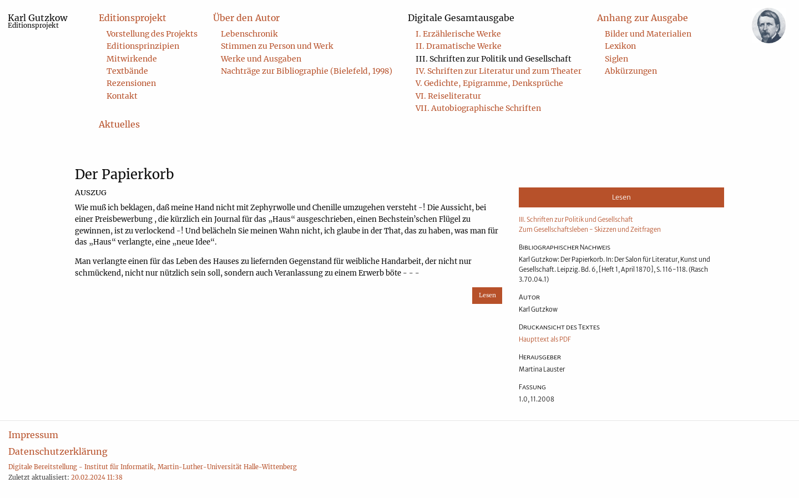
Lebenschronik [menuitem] (249, 34)
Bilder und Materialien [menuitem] (648, 34)
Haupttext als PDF (545, 339)
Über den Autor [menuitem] (246, 17)
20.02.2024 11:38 (97, 477)
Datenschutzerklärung (58, 451)
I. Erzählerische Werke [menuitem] (458, 34)
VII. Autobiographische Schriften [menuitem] (478, 108)
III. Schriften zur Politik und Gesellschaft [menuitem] (494, 59)
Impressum (33, 434)
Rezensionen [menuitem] (131, 83)
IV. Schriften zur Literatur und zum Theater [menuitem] (498, 71)
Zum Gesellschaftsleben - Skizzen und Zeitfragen (590, 229)
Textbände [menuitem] (127, 71)
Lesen (487, 295)
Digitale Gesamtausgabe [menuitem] (461, 17)
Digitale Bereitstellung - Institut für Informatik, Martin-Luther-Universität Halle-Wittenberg (152, 467)
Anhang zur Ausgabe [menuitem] (642, 17)
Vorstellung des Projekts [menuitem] (152, 34)
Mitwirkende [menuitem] (132, 59)
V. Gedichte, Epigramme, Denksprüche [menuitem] (489, 83)
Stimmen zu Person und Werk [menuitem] (277, 46)
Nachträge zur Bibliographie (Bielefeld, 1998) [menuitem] (306, 71)
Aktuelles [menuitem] (119, 124)
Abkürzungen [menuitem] (631, 71)
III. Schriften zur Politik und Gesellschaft (576, 219)
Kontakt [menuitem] (122, 96)
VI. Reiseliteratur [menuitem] (448, 96)
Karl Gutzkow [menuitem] (38, 20)
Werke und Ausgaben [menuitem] (261, 59)
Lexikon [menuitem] (620, 46)
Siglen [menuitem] (616, 59)
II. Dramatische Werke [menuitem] (459, 46)
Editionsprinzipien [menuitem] (143, 46)
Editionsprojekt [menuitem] (132, 17)
